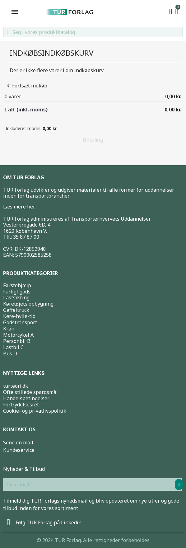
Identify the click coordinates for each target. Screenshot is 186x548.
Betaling (93, 139)
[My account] (171, 11)
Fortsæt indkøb (26, 85)
